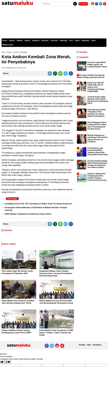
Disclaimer (97, 345)
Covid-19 (16, 52)
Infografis (85, 40)
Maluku (20, 40)
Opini (93, 40)
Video (77, 40)
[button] (104, 39)
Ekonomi (45, 40)
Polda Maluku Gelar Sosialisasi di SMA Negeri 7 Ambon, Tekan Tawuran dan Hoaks (56, 332)
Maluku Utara (7, 45)
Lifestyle (54, 40)
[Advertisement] (54, 22)
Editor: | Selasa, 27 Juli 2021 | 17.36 (14, 67)
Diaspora (35, 40)
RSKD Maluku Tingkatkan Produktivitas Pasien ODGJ (28, 214)
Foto (71, 40)
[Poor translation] (7, 362)
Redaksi (82, 345)
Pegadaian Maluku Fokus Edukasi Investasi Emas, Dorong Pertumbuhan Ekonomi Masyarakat (55, 273)
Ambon (12, 40)
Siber (89, 345)
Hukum (27, 40)
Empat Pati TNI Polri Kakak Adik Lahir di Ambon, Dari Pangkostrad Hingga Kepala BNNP (95, 87)
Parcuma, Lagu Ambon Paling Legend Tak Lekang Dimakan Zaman (97, 64)
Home (4, 40)
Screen (83, 4)
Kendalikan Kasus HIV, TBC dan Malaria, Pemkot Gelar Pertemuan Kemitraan (38, 204)
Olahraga (63, 40)
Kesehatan (24, 52)
